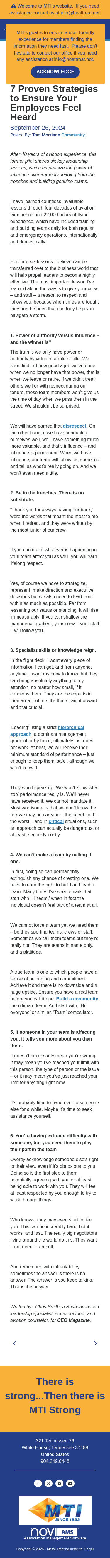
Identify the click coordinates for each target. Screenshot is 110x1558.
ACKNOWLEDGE (55, 71)
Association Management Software (55, 1534)
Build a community (77, 998)
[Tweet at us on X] (49, 1483)
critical (56, 821)
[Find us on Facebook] (38, 1483)
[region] (97, 1340)
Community (73, 135)
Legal (89, 1549)
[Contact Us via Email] (70, 1483)
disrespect (74, 425)
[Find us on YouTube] (59, 1483)
